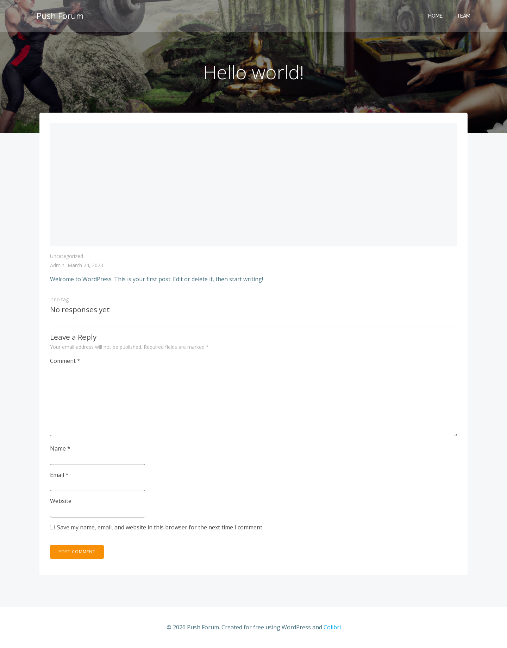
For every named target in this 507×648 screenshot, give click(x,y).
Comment (65, 361)
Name (60, 448)
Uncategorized (66, 256)
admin (57, 265)
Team (463, 16)
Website (60, 501)
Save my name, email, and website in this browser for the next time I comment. (160, 527)
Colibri (332, 627)
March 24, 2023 (85, 265)
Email (59, 475)
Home (435, 16)
